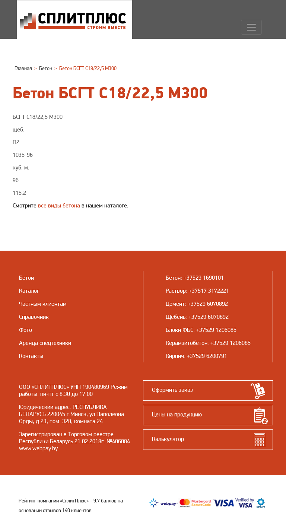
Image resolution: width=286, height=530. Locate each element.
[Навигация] (251, 27)
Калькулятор (168, 438)
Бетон (173, 277)
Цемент (175, 303)
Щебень (175, 316)
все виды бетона (59, 205)
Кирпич (175, 355)
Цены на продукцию (177, 414)
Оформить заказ (172, 389)
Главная (23, 68)
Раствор (176, 290)
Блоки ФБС (179, 329)
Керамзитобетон (186, 342)
